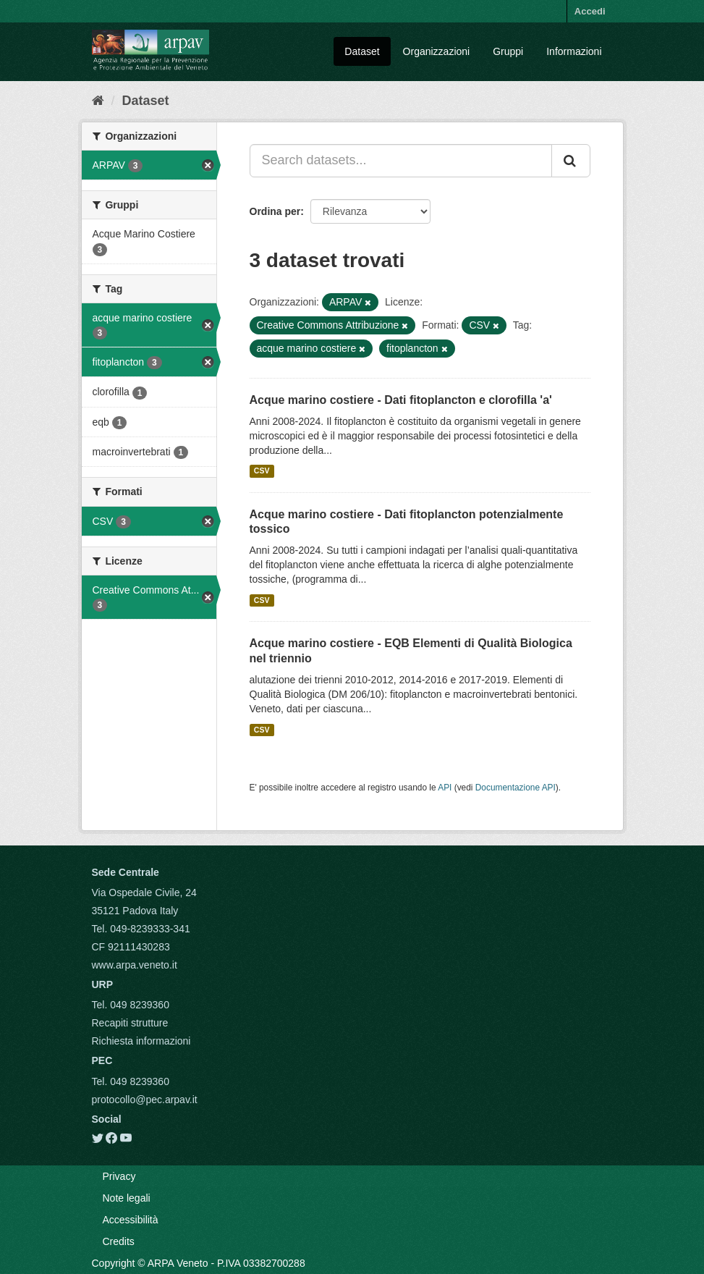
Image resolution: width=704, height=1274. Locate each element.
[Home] (98, 100)
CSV (262, 471)
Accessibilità (130, 1220)
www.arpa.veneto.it (134, 965)
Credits (119, 1241)
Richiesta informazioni (141, 1041)
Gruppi (508, 51)
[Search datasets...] (401, 160)
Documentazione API (515, 787)
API (444, 787)
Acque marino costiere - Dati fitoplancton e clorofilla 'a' (401, 400)
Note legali (126, 1198)
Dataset (361, 51)
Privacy (119, 1176)
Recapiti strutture (130, 1023)
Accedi (590, 11)
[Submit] (570, 160)
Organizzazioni (436, 51)
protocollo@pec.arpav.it (145, 1099)
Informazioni (573, 51)
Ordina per (275, 211)
